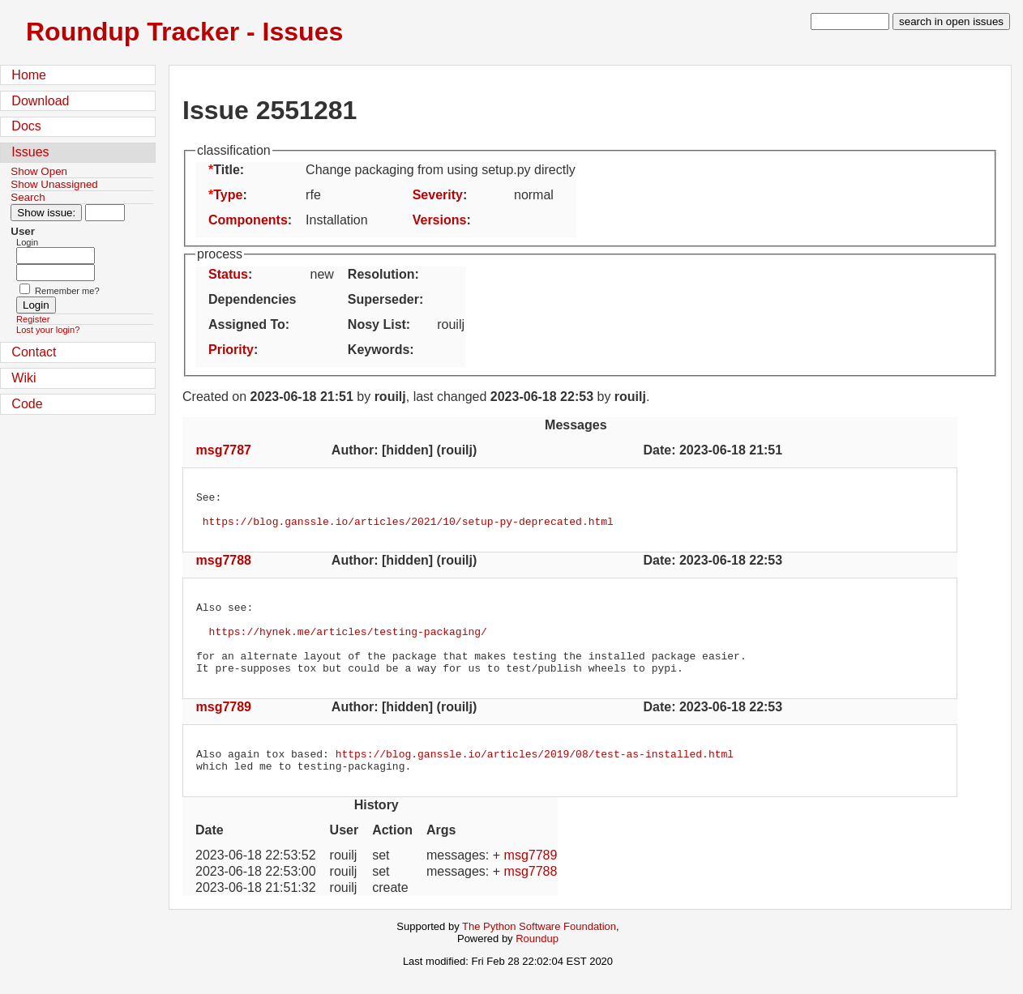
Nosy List (377, 324)
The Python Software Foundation (539, 953)
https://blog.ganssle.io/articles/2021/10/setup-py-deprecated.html (408, 528)
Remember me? (67, 291)
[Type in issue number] (105, 212)
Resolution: (383, 274)
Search (28, 197)
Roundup (537, 965)
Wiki (23, 378)
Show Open (39, 171)
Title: (228, 170)
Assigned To (246, 324)
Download (40, 101)
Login (27, 242)
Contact (33, 352)
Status (228, 274)
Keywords (378, 349)
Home (28, 75)
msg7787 (224, 450)
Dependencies (252, 299)
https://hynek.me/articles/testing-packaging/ (348, 645)
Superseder (383, 299)
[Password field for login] (55, 272)
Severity (438, 195)
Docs (26, 126)
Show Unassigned (54, 184)
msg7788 (224, 567)
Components (248, 220)
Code (26, 404)
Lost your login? (47, 330)
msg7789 (224, 729)
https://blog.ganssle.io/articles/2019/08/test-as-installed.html (535, 777)
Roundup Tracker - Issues (184, 31)
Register (32, 319)
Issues (30, 152)
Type (227, 195)
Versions (440, 220)
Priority (231, 349)
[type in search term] (850, 21)
